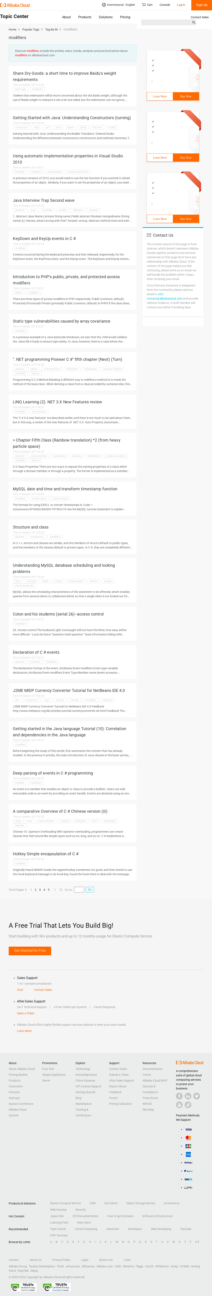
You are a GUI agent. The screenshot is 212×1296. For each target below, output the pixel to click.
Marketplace (84, 1103)
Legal (84, 1260)
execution (80, 821)
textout (35, 373)
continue (31, 581)
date (17, 581)
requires (19, 825)
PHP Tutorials (59, 1235)
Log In (181, 4)
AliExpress (88, 1266)
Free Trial (48, 1069)
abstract (19, 210)
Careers (14, 1260)
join (47, 127)
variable (93, 210)
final (36, 127)
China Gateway (85, 1080)
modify (62, 210)
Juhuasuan (72, 1266)
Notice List (106, 1260)
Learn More (160, 96)
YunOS (149, 1266)
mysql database (24, 585)
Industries (112, 1229)
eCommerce (171, 1203)
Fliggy (139, 1266)
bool (29, 821)
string (83, 127)
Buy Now (186, 96)
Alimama (128, 1266)
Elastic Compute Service (65, 1203)
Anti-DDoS (110, 1203)
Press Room (150, 1098)
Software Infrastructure (157, 1216)
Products (84, 17)
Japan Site (57, 1216)
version (93, 581)
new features (39, 411)
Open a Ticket (25, 1013)
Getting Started (85, 1092)
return (70, 127)
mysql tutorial (60, 498)
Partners (14, 1092)
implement (72, 369)
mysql (58, 581)
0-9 (197, 1241)
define (18, 292)
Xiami (12, 1270)
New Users (84, 1222)
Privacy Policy (61, 1260)
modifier (19, 171)
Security (80, 1209)
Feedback (115, 1092)
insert (45, 581)
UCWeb (184, 1266)
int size (60, 700)
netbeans (107, 700)
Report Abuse (117, 1086)
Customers (16, 1086)
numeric (74, 700)
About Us (35, 1260)
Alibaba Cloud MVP (155, 1080)
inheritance (90, 369)
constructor (21, 127)
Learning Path (59, 1222)
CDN (92, 1203)
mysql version (75, 581)
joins (58, 127)
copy (47, 700)
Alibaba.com (104, 1266)
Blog (78, 1098)
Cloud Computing (86, 1229)
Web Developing (161, 1229)
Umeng (195, 1266)
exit (17, 700)
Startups (14, 1098)
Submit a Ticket (119, 1074)
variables (20, 373)
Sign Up (201, 5)
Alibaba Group (18, 1266)
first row (97, 127)
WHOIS (147, 1103)
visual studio (54, 171)
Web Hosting (58, 1209)
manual (64, 821)
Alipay (34, 1270)
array (18, 821)
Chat (20, 989)
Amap (174, 1266)
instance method (112, 369)
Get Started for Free (30, 950)
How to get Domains (120, 1216)
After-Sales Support (121, 1080)
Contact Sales (200, 17)
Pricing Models (18, 1074)
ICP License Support (88, 1086)
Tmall (60, 1266)
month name (39, 498)
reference (78, 210)
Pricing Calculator (120, 1103)
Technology (83, 1069)
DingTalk (23, 1270)
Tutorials (185, 1229)
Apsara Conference (21, 1103)
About (66, 17)
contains (77, 456)
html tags (20, 89)
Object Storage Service (140, 1203)
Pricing (125, 17)
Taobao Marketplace (42, 1266)
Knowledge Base (86, 1074)
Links (127, 1260)
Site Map (148, 1109)
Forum (113, 1098)
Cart (147, 4)
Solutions (106, 17)
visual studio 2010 (78, 171)
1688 (117, 1266)
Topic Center (58, 1229)
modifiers (37, 89)
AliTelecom (162, 1266)
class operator (46, 821)
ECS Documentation (85, 1216)
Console (165, 4)
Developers (135, 1229)
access (112, 127)
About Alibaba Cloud (22, 1069)
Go (90, 889)
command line (52, 369)
